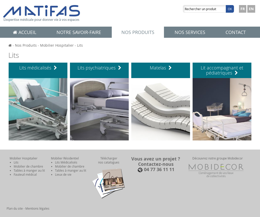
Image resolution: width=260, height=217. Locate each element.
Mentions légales (37, 208)
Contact (236, 32)
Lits (80, 45)
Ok (230, 9)
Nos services (190, 32)
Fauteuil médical (25, 174)
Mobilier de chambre (28, 166)
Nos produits (137, 32)
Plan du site (15, 208)
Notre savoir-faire (79, 32)
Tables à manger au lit (29, 170)
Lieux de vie (63, 174)
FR (242, 8)
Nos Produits (26, 45)
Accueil (24, 32)
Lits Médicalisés (66, 162)
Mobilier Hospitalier (57, 45)
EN (251, 8)
